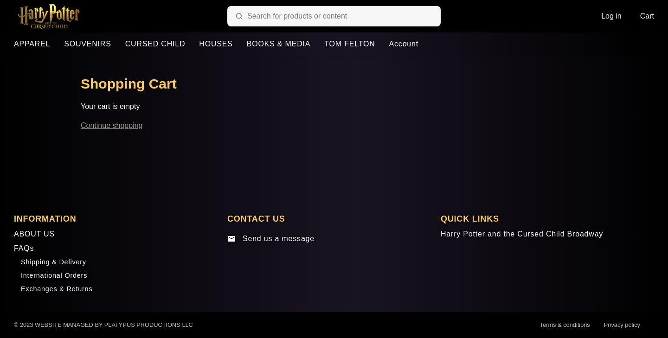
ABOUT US (34, 234)
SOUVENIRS (87, 44)
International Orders (54, 275)
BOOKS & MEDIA (279, 44)
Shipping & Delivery (53, 262)
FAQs (24, 248)
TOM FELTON (349, 44)
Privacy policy (622, 324)
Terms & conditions (565, 324)
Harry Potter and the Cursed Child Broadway (522, 234)
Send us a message (271, 239)
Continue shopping (111, 125)
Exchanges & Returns (56, 289)
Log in (611, 16)
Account (403, 44)
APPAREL (32, 44)
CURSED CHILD (155, 44)
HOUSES (215, 44)
